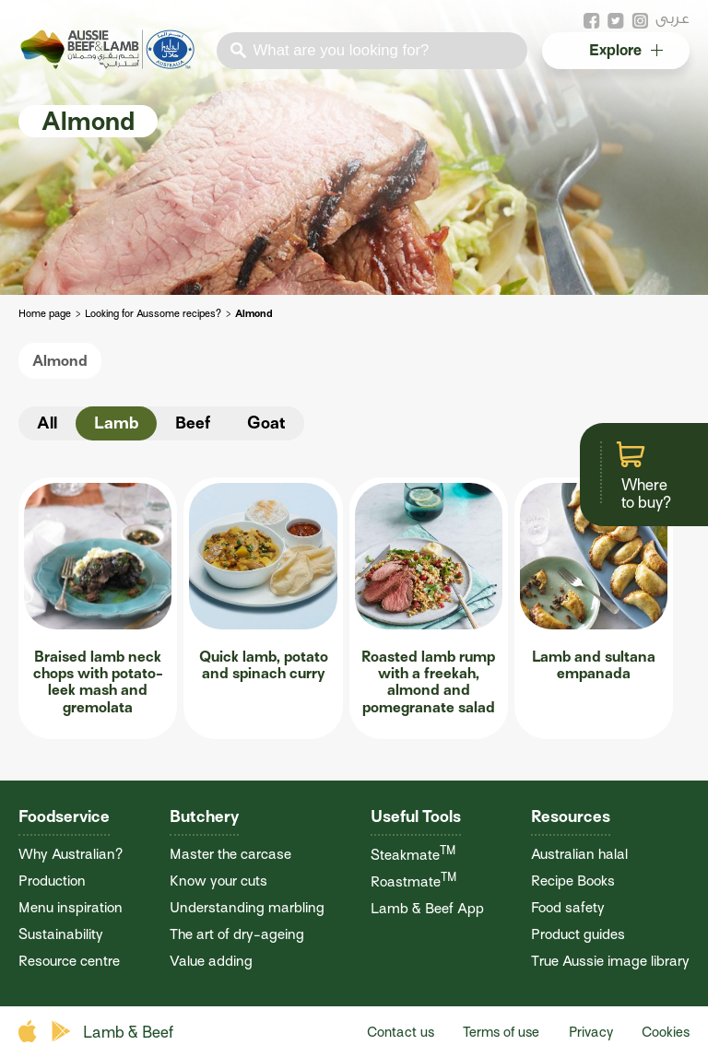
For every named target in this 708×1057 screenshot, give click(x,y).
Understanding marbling (247, 907)
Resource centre (69, 961)
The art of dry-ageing (237, 934)
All (47, 423)
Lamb (116, 423)
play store (62, 1031)
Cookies (666, 1032)
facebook (592, 21)
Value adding (211, 961)
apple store (29, 1031)
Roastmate (413, 881)
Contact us (400, 1032)
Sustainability (60, 934)
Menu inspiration (70, 907)
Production (52, 880)
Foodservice (64, 816)
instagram (639, 21)
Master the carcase (230, 854)
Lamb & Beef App (427, 908)
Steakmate (413, 855)
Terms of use (501, 1032)
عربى (672, 18)
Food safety (568, 907)
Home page (44, 314)
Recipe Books (573, 880)
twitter (616, 21)
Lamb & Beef (128, 1032)
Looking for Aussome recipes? (153, 314)
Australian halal (579, 854)
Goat (266, 423)
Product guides (578, 934)
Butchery (204, 816)
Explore (625, 50)
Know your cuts (218, 880)
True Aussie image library (610, 961)
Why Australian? (70, 854)
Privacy (591, 1032)
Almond (60, 361)
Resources (570, 816)
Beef (192, 423)
